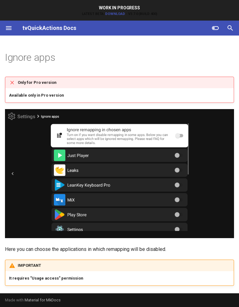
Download (115, 14)
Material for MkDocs (43, 300)
